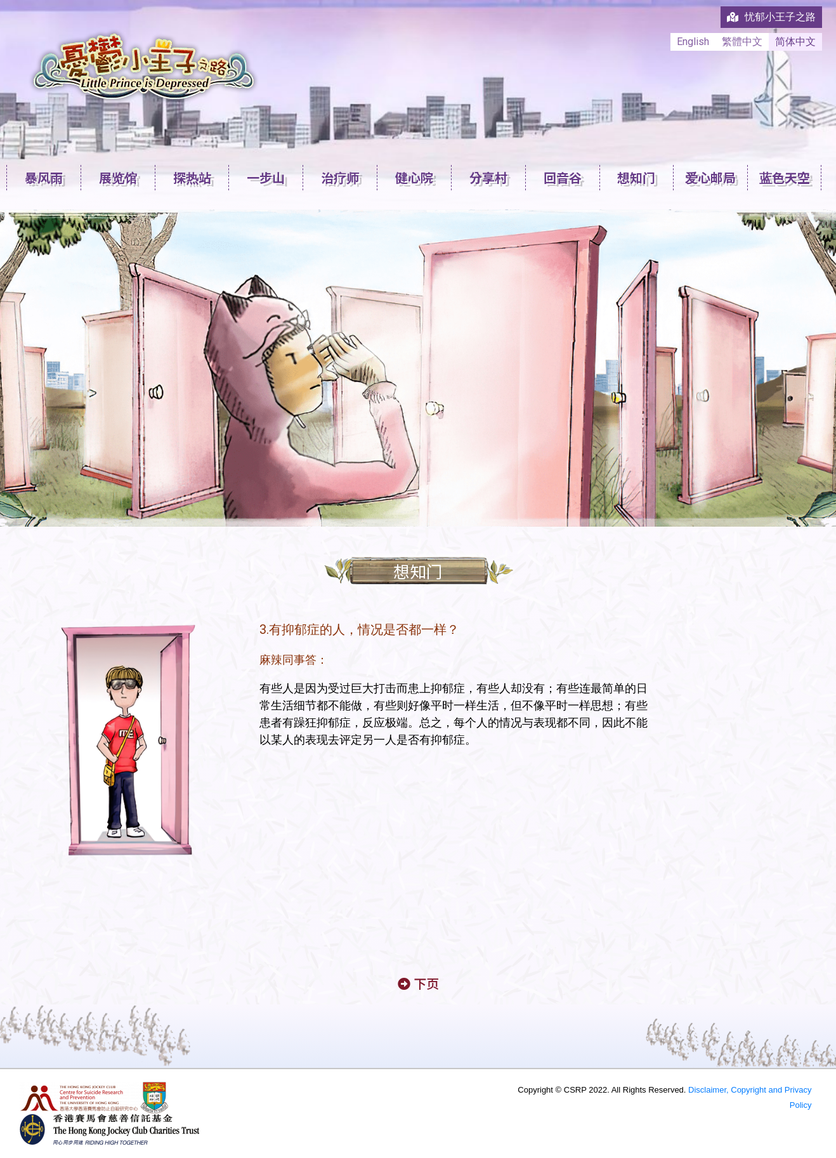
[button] (418, 984)
